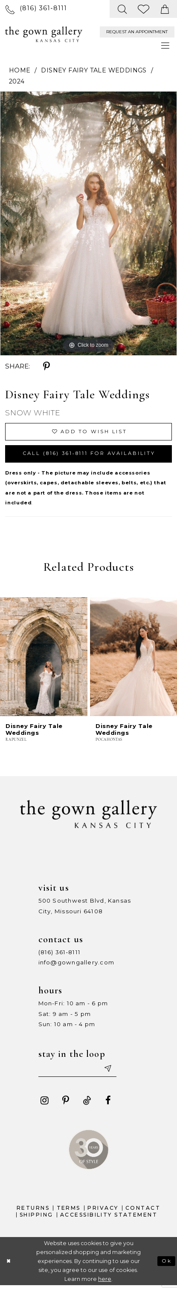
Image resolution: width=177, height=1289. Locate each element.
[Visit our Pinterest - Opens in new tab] (65, 1103)
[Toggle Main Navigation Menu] (165, 46)
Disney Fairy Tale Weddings (93, 70)
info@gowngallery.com (76, 964)
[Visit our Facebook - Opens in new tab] (108, 1103)
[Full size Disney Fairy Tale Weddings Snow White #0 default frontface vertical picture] (88, 224)
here (104, 1282)
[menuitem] (36, 8)
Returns (33, 1211)
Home (20, 70)
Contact (142, 1211)
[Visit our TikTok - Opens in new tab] (87, 1103)
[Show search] (122, 9)
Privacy (102, 1211)
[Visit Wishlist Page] (144, 9)
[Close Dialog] (9, 1264)
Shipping (36, 1218)
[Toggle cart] (165, 9)
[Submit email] (111, 1072)
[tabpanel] (88, 224)
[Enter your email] (80, 1072)
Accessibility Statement (108, 1218)
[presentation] (43, 658)
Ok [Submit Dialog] (166, 1264)
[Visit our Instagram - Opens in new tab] (44, 1103)
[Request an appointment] (137, 31)
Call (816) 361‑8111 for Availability (94, 455)
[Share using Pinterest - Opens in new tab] (46, 366)
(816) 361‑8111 (59, 954)
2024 (17, 81)
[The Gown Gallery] (43, 34)
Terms (69, 1211)
